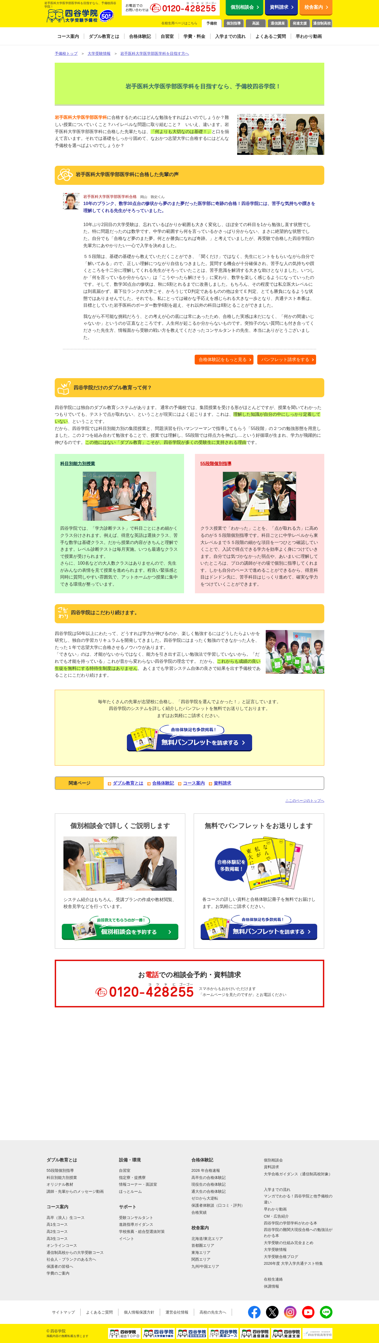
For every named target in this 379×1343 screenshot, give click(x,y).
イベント (126, 1238)
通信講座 (278, 23)
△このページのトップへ (304, 801)
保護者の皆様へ (60, 1266)
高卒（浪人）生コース (66, 1217)
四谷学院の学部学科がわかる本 (290, 1223)
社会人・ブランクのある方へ (71, 1259)
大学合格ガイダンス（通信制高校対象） (298, 1174)
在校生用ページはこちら (179, 23)
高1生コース (57, 1224)
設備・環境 (130, 1160)
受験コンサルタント (136, 1217)
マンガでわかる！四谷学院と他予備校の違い (298, 1199)
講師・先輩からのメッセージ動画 (75, 1191)
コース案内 (194, 783)
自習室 (124, 1170)
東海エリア (200, 1252)
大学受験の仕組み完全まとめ (288, 1242)
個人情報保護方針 (139, 1312)
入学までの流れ (277, 1189)
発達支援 (300, 23)
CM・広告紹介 (276, 1216)
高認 (255, 23)
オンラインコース (62, 1245)
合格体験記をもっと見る (223, 359)
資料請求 (279, 7)
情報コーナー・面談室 (138, 1184)
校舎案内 (313, 7)
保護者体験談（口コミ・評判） (218, 1205)
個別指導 (234, 23)
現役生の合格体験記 (208, 1184)
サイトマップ (63, 1312)
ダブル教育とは (128, 783)
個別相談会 (242, 7)
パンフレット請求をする (285, 359)
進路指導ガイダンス (136, 1224)
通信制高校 (322, 23)
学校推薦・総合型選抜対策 (142, 1231)
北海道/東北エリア (207, 1238)
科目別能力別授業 (77, 463)
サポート (127, 1207)
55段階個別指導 (215, 463)
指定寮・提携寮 (132, 1177)
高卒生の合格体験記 (208, 1177)
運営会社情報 (177, 1312)
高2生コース (57, 1231)
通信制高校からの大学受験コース (75, 1252)
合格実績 (199, 1212)
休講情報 (271, 1286)
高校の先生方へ (213, 1312)
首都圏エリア (202, 1245)
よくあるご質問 (99, 1312)
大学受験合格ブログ (281, 1256)
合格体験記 (163, 783)
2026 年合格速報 (205, 1170)
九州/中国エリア (205, 1266)
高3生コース (57, 1238)
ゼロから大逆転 (204, 1198)
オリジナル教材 (60, 1184)
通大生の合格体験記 (208, 1191)
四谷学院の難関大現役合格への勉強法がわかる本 (298, 1232)
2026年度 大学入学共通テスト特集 (293, 1263)
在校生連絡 (273, 1279)
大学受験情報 (275, 1249)
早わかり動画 (275, 1209)
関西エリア (200, 1259)
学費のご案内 (58, 1273)
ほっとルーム (130, 1191)
